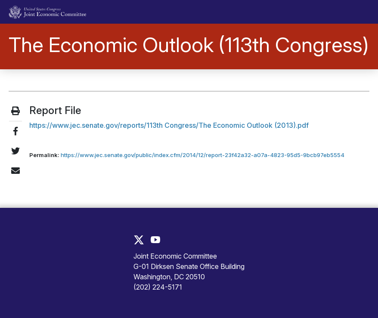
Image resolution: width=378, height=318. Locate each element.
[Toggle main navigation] (357, 12)
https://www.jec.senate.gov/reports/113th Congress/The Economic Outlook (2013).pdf (169, 125)
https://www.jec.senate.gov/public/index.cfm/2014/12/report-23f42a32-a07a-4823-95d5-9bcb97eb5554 (202, 154)
